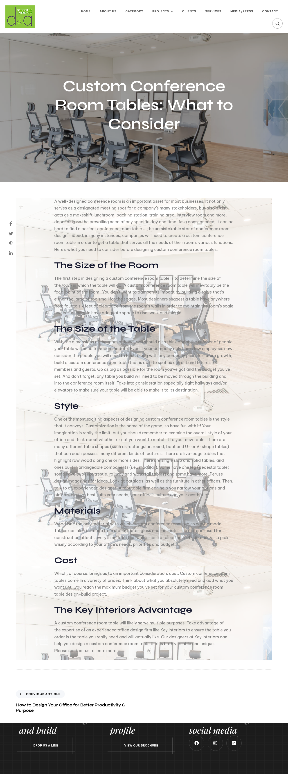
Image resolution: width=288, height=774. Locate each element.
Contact (270, 11)
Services (213, 11)
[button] (277, 23)
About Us (108, 11)
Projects (162, 11)
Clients (189, 11)
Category (134, 11)
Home (86, 11)
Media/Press (241, 11)
